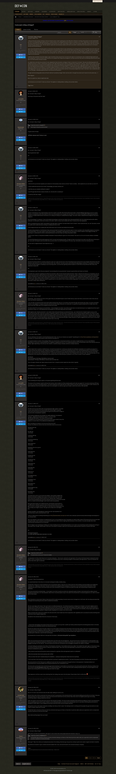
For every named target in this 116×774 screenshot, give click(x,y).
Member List (61, 14)
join (65, 20)
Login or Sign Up (98, 1)
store (95, 11)
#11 (99, 403)
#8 (99, 293)
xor (35, 283)
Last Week (26, 14)
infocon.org (81, 11)
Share (21, 54)
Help (59, 764)
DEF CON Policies (89, 764)
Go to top (98, 764)
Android (48, 14)
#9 (99, 331)
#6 (99, 207)
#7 (99, 256)
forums (17, 11)
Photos (36, 29)
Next (98, 758)
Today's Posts (18, 14)
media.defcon (71, 11)
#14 (99, 687)
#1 (99, 36)
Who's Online (54, 14)
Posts (18, 29)
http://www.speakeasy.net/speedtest (89, 337)
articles (30, 11)
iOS (43, 14)
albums (37, 11)
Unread (31, 14)
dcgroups (52, 11)
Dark (18, 764)
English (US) (26, 764)
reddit (89, 11)
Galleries (44, 11)
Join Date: (18, 50)
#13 (99, 576)
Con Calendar (37, 14)
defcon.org (61, 11)
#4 (99, 147)
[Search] (64, 32)
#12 (99, 547)
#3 (99, 119)
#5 (99, 176)
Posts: (17, 51)
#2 (99, 91)
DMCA (82, 764)
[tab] (18, 29)
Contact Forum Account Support (70, 764)
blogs (23, 11)
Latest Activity (27, 29)
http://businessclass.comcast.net (59, 515)
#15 (99, 728)
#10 (99, 375)
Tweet (20, 57)
